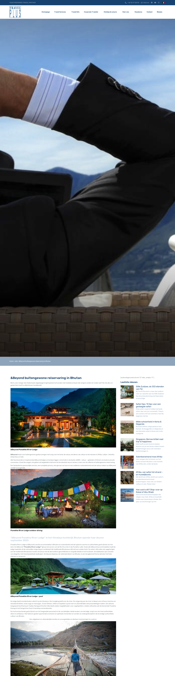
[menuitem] (163, 2)
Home (11, 361)
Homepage (46, 12)
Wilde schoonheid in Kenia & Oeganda (148, 422)
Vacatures (138, 12)
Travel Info (75, 12)
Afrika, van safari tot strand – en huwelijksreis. (149, 473)
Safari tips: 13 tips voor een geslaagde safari (148, 405)
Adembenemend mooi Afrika (149, 457)
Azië (16, 361)
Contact (149, 12)
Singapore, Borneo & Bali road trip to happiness (149, 440)
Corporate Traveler (91, 12)
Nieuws (160, 12)
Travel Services (60, 12)
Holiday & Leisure (111, 12)
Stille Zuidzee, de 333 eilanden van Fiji (150, 387)
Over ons (126, 12)
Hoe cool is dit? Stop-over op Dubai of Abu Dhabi (149, 490)
